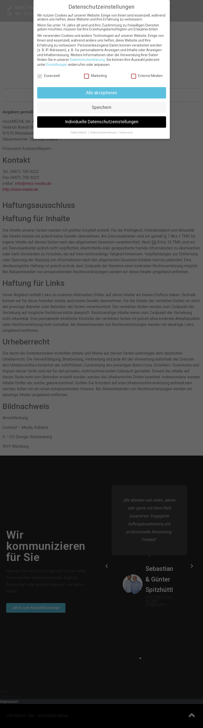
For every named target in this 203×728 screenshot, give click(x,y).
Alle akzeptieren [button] (101, 92)
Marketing (95, 76)
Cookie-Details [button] (79, 132)
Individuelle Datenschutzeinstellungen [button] (101, 121)
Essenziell (48, 76)
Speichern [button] (101, 107)
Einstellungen (56, 65)
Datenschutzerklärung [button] (103, 132)
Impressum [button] (126, 132)
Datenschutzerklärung (87, 60)
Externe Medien (147, 76)
